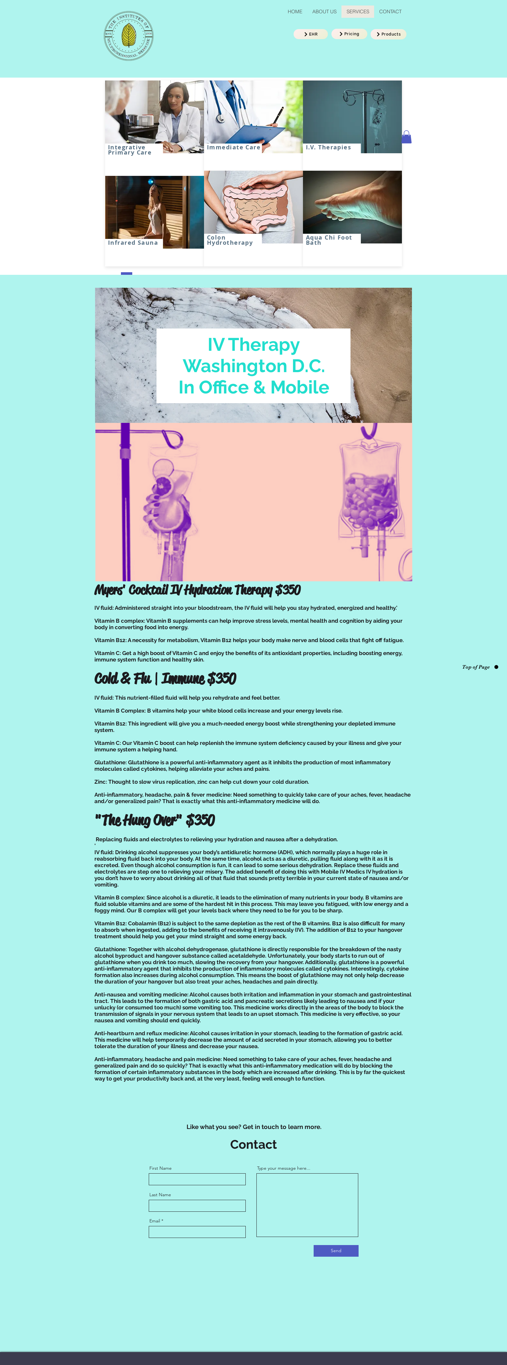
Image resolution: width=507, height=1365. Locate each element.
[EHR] (311, 34)
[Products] (388, 34)
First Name (160, 1168)
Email (154, 1221)
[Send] (336, 1251)
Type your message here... (283, 1168)
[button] (406, 137)
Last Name (160, 1194)
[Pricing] (349, 34)
